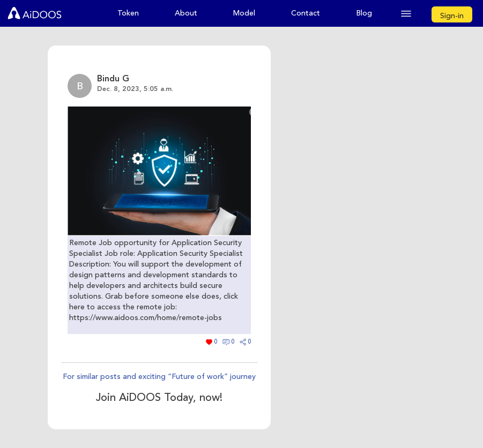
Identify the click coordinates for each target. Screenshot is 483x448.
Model (244, 13)
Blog (364, 13)
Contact (305, 13)
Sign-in (452, 15)
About (186, 13)
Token (128, 13)
